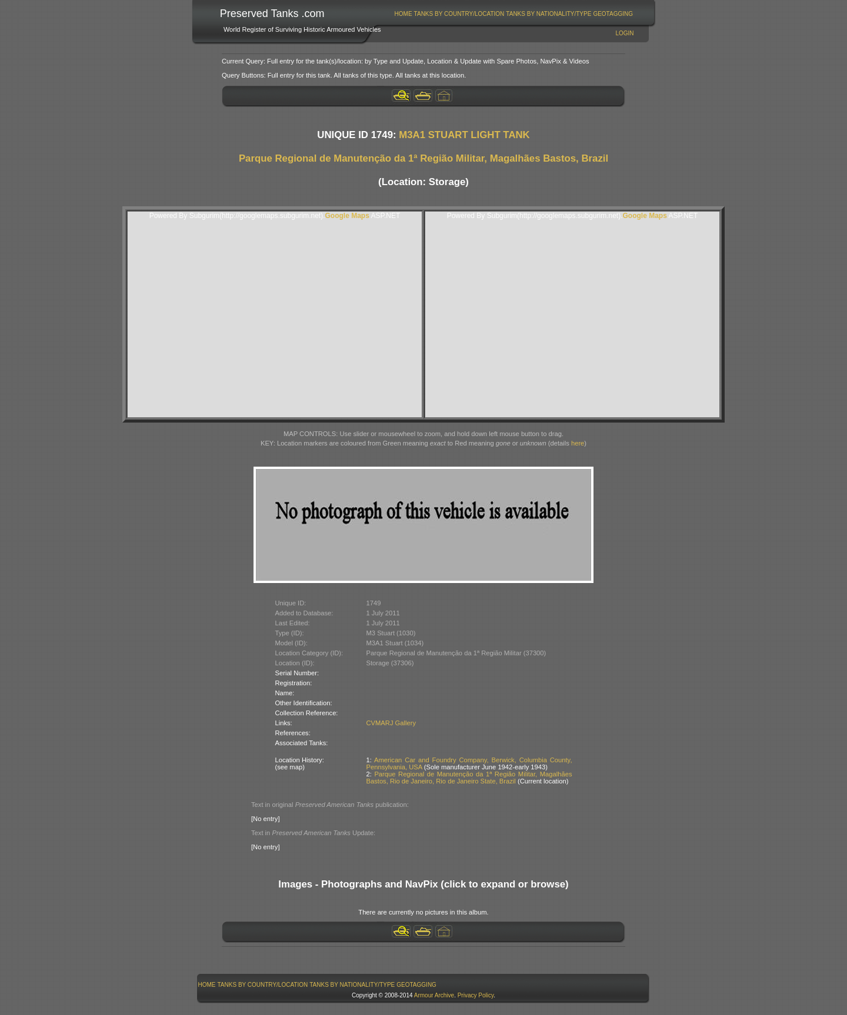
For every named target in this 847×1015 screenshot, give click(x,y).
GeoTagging (613, 14)
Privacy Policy (476, 995)
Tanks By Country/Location (459, 14)
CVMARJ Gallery (391, 722)
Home (403, 14)
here (577, 443)
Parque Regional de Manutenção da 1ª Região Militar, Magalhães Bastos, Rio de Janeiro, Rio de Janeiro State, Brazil (469, 778)
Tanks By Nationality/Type (548, 14)
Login (624, 33)
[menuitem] (403, 14)
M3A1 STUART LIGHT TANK (464, 134)
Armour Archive (434, 995)
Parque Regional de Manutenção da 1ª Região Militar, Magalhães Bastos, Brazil (423, 158)
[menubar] (513, 14)
